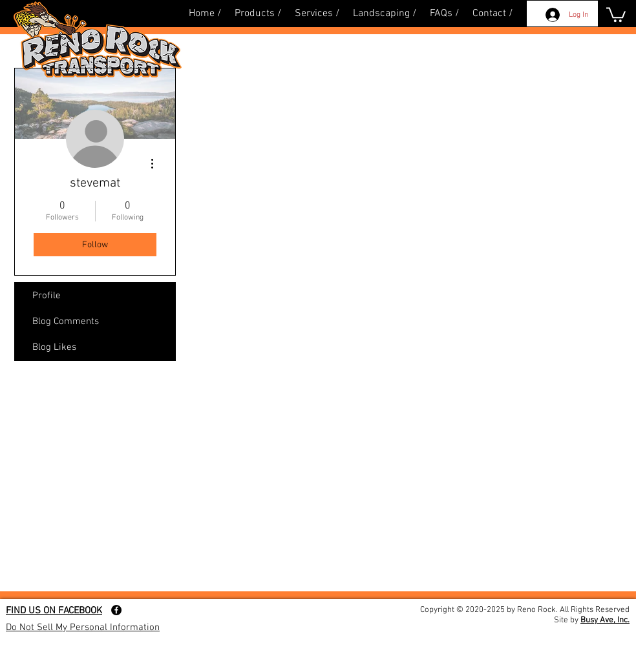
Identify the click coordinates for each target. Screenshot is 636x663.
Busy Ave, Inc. (605, 620)
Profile (46, 295)
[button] (616, 14)
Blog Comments (65, 321)
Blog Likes (54, 347)
